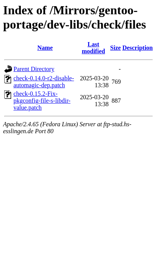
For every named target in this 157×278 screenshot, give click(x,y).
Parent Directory (33, 69)
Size (115, 47)
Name (45, 47)
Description (137, 47)
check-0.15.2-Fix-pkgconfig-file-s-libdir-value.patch (41, 100)
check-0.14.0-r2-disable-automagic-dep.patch (43, 81)
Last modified (93, 47)
